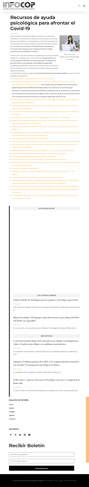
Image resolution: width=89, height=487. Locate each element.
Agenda (11, 415)
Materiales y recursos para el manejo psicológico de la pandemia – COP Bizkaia (41, 117)
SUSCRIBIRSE (41, 468)
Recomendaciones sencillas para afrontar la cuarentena (33, 79)
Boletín (11, 408)
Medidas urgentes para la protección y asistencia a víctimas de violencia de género (43, 150)
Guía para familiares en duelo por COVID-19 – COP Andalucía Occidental (38, 159)
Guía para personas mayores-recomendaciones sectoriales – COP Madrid (39, 153)
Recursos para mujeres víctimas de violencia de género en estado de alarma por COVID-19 (45, 186)
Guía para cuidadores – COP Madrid (25, 168)
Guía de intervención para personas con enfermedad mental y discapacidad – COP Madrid (45, 141)
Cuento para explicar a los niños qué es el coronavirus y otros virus (37, 177)
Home (11, 404)
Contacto (12, 419)
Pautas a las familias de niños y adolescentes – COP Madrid (34, 156)
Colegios (12, 412)
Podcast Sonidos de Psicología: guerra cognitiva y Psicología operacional (45, 300)
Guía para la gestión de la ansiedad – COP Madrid (30, 138)
